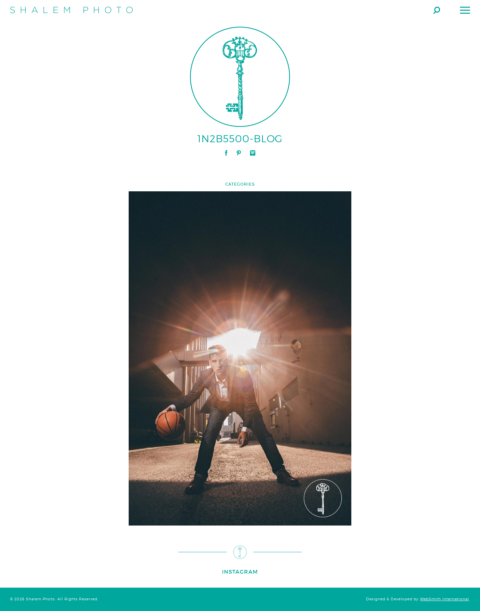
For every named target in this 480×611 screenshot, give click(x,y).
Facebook (226, 153)
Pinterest (238, 153)
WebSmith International (444, 599)
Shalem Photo (71, 10)
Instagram (252, 153)
